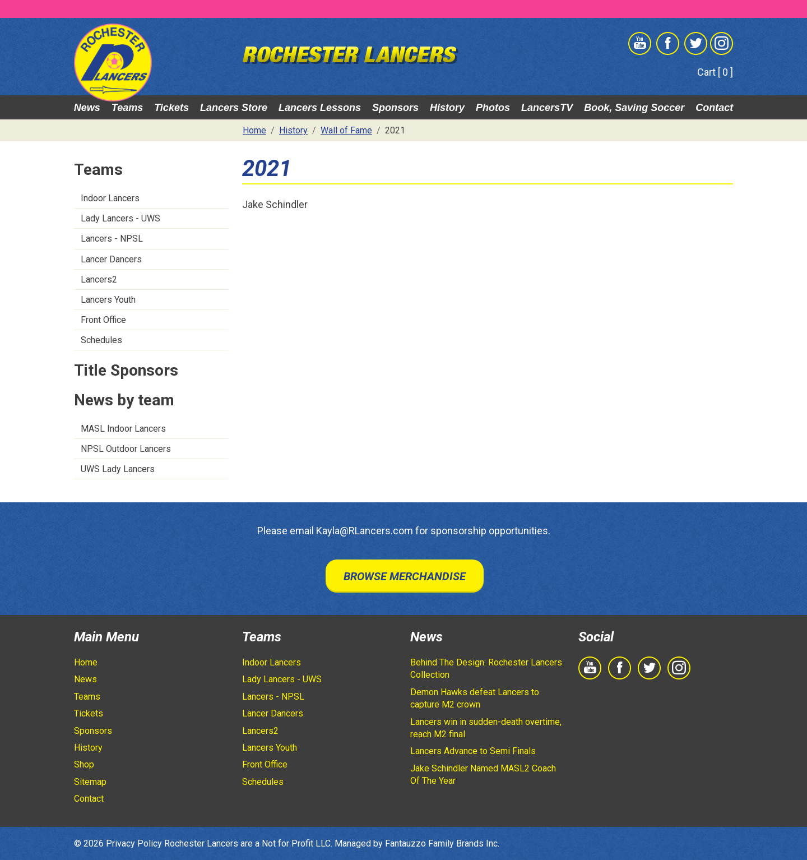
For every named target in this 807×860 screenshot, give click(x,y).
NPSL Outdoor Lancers (126, 448)
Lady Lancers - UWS (120, 218)
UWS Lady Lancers (118, 469)
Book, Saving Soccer (634, 107)
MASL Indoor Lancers (123, 428)
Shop (84, 764)
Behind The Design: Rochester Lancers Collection (486, 668)
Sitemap (90, 781)
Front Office (103, 320)
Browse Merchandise (405, 576)
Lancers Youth (108, 299)
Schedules (101, 340)
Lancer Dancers (111, 259)
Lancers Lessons (320, 107)
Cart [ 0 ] (715, 72)
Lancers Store (233, 107)
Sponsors (395, 107)
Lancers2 (99, 279)
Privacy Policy (134, 843)
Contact (714, 107)
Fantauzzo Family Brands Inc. (442, 843)
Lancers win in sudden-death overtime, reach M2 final (486, 727)
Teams (127, 107)
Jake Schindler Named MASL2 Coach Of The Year (483, 774)
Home (86, 662)
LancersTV (547, 107)
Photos (493, 107)
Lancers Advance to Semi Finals (473, 751)
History (447, 107)
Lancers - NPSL (112, 238)
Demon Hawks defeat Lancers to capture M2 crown (474, 698)
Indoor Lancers (110, 198)
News (87, 107)
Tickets (171, 107)
